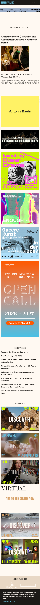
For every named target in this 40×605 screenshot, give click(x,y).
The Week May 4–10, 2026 (11, 356)
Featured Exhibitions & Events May (15, 352)
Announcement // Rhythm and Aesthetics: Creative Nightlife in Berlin (19, 39)
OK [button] (14, 601)
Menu (34, 2)
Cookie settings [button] (7, 601)
